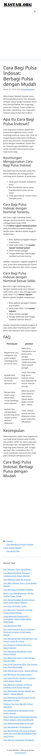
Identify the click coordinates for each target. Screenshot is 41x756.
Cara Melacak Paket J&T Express (17, 579)
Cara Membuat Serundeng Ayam (17, 674)
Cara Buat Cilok (12, 551)
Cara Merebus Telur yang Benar (17, 569)
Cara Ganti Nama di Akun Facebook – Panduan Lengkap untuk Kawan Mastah (19, 632)
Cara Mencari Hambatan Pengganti (18, 740)
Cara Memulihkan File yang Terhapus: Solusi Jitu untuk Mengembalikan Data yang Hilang (20, 734)
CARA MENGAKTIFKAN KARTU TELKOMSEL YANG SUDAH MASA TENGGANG (17, 619)
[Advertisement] (20, 38)
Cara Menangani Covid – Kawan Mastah (20, 671)
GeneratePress (20, 753)
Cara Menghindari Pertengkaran (17, 727)
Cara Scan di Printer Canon (15, 606)
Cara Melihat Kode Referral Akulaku (18, 723)
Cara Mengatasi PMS (12, 625)
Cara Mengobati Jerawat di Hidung (18, 589)
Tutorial (9, 541)
